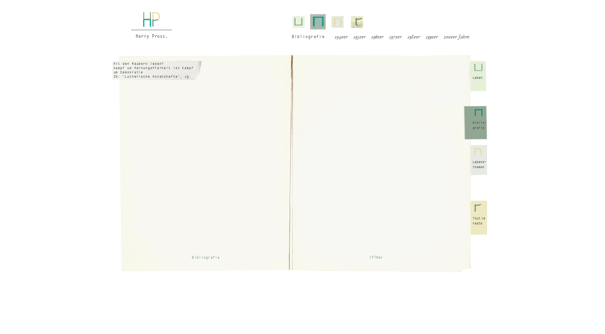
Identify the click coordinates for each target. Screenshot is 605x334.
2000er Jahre (456, 37)
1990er (432, 37)
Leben (477, 78)
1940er (341, 37)
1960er (377, 37)
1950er (359, 37)
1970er (395, 37)
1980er (413, 37)
